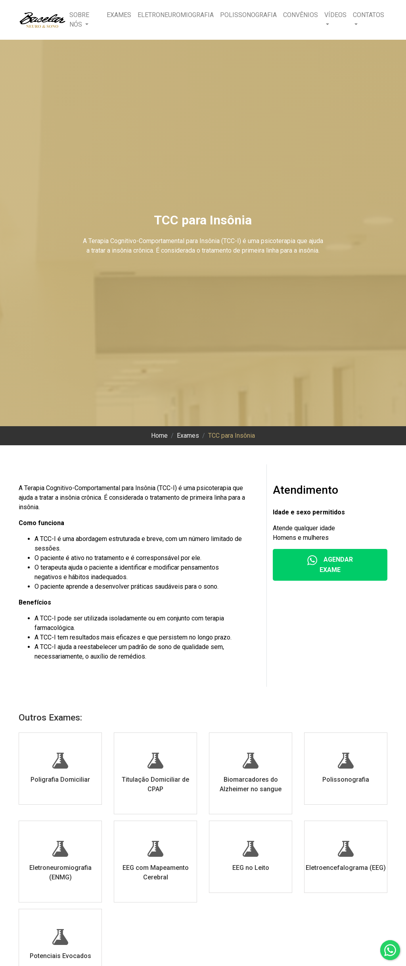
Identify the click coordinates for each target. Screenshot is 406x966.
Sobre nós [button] (79, 19)
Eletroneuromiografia (176, 15)
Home (159, 435)
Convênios (300, 15)
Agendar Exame (330, 564)
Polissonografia (248, 15)
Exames (119, 15)
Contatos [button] (368, 15)
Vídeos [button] (335, 15)
